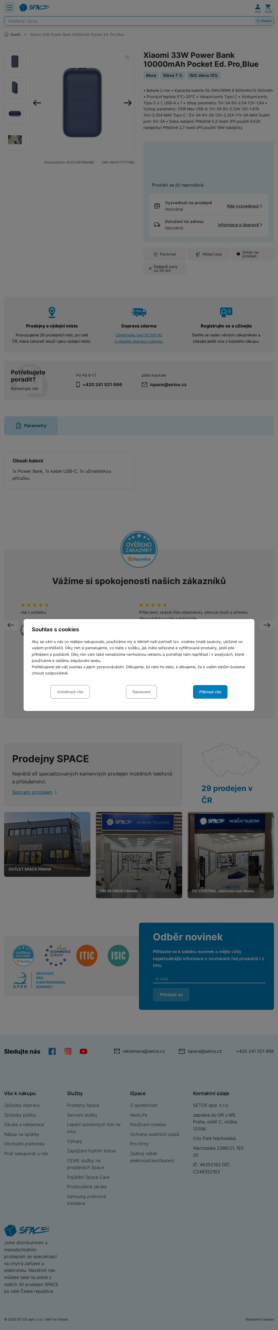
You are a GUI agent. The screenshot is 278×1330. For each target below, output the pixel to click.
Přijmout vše (210, 691)
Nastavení (141, 691)
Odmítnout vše (70, 691)
